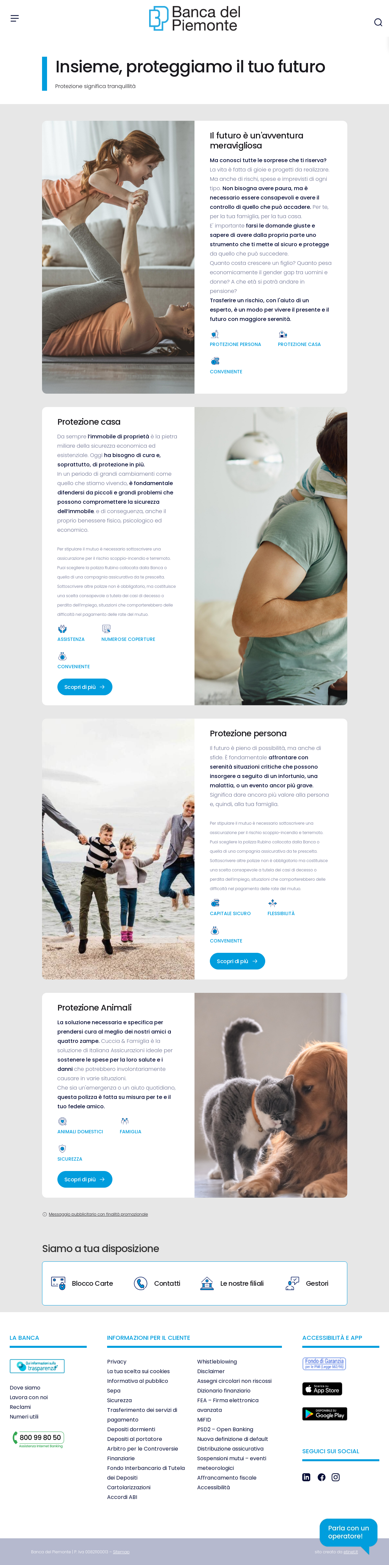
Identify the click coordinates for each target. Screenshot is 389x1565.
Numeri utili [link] (24, 1417)
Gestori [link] (307, 1283)
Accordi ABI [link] (122, 1497)
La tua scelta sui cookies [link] (138, 1371)
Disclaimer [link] (211, 1371)
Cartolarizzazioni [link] (128, 1487)
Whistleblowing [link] (217, 1361)
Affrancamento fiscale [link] (227, 1478)
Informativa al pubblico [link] (137, 1381)
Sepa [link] (113, 1391)
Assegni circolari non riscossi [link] (234, 1381)
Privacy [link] (116, 1361)
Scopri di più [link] (85, 687)
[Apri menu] (14, 18)
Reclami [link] (20, 1407)
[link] (37, 1378)
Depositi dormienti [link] (131, 1429)
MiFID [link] (204, 1420)
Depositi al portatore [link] (134, 1439)
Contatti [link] (157, 1283)
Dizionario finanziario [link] (224, 1391)
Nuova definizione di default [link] (232, 1439)
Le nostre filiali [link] (232, 1283)
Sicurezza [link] (119, 1400)
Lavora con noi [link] (29, 1397)
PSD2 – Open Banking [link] (225, 1429)
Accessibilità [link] (213, 1487)
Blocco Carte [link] (82, 1283)
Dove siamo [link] (25, 1388)
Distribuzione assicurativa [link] (230, 1449)
